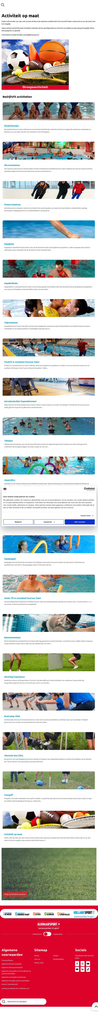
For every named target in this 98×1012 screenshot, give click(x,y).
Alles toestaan (79, 522)
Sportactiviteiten (58, 959)
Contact (55, 955)
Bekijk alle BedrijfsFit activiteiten (15, 894)
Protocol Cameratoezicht (10, 984)
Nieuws (36, 955)
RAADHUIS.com (24, 988)
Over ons (37, 959)
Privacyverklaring (7, 960)
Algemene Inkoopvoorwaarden (12, 964)
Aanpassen (49, 522)
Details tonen (86, 515)
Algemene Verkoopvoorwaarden (12, 967)
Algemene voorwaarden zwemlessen (14, 977)
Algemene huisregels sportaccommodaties (16, 981)
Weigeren (18, 522)
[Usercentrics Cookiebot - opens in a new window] (85, 489)
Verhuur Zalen (39, 963)
